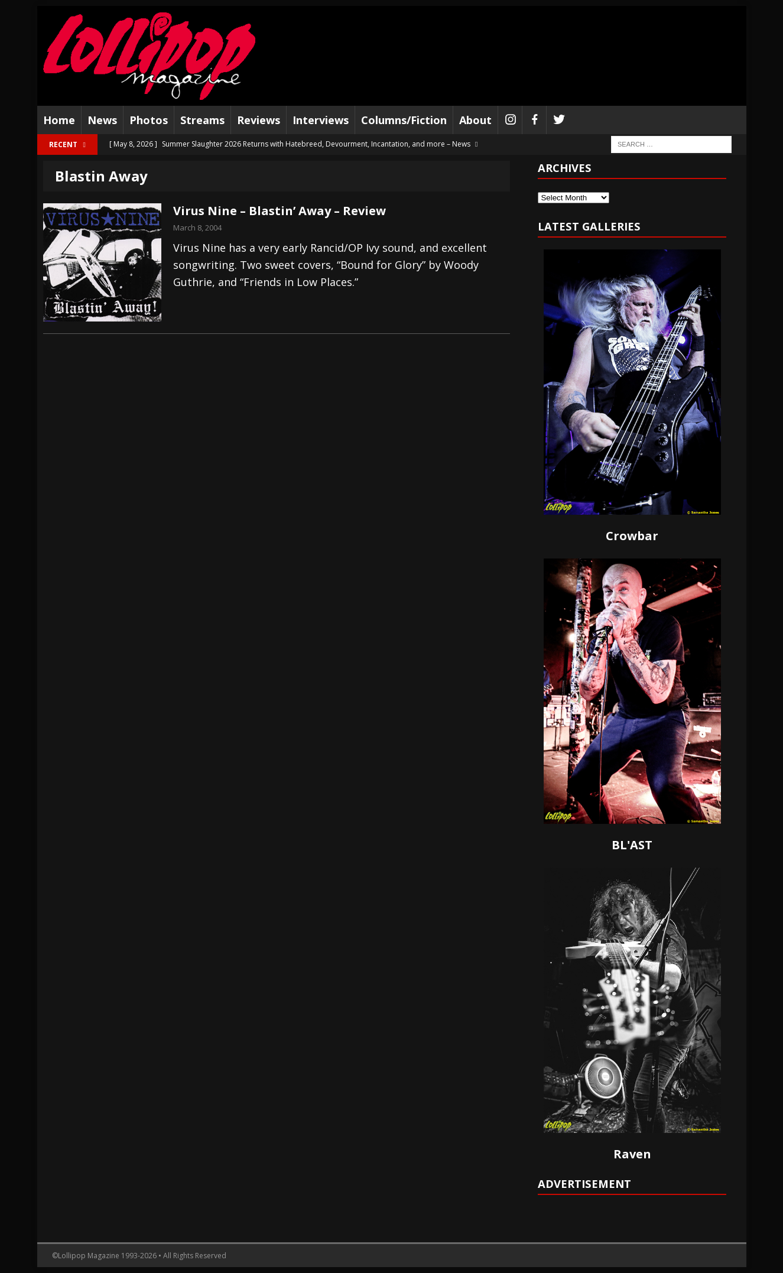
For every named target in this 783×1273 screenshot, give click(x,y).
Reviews (258, 120)
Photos (148, 120)
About (475, 120)
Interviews (321, 120)
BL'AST (632, 845)
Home (59, 120)
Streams (202, 120)
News (102, 120)
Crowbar (632, 536)
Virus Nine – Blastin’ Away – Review (279, 211)
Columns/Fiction (404, 120)
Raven (632, 1154)
